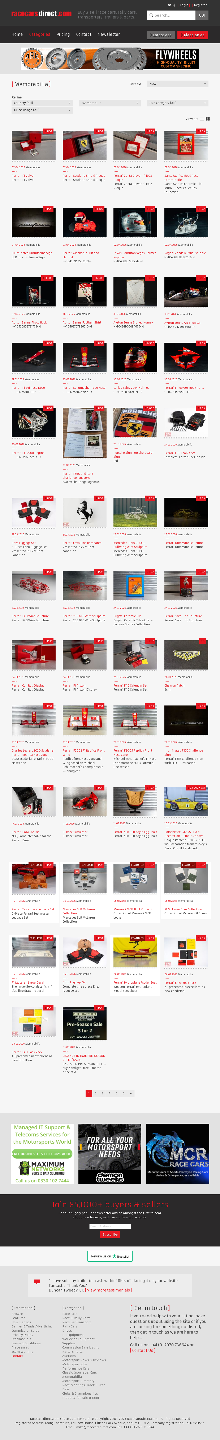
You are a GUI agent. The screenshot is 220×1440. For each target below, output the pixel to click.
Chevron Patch (174, 685)
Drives (67, 1331)
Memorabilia (72, 1377)
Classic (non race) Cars (79, 1372)
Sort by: (135, 84)
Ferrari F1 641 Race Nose (28, 388)
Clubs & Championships (80, 1393)
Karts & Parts (72, 1352)
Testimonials (21, 1339)
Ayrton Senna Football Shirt (82, 322)
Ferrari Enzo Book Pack (180, 983)
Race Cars (69, 1314)
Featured (18, 1318)
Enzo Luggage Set (24, 543)
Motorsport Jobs (74, 1364)
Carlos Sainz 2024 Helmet (131, 388)
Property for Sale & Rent (80, 1398)
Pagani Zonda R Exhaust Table (185, 253)
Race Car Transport (76, 1322)
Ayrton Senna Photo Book (29, 322)
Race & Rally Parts (76, 1318)
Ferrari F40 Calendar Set (130, 685)
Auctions (69, 1356)
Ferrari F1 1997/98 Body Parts (184, 388)
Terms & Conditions (26, 1343)
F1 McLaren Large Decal (28, 982)
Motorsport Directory (78, 1381)
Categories (39, 34)
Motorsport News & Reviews (84, 1360)
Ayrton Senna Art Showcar (182, 323)
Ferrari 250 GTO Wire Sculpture (84, 616)
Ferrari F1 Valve (23, 176)
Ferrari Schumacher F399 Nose (84, 388)
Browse (17, 1314)
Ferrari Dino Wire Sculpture (183, 543)
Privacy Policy (22, 1335)
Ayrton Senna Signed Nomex (133, 322)
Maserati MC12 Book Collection (134, 909)
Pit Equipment (73, 1335)
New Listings (21, 1322)
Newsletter (109, 34)
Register (200, 5)
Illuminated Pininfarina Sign (32, 253)
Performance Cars (76, 1368)
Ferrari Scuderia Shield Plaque (84, 176)
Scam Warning (22, 1352)
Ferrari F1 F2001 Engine (28, 453)
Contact (83, 34)
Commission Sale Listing (80, 1347)
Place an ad (193, 35)
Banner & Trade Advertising (32, 1326)
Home (17, 34)
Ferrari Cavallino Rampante (82, 543)
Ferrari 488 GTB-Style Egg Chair (135, 832)
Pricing (63, 34)
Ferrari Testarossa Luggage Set (33, 909)
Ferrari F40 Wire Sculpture (30, 616)
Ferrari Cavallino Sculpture (183, 616)
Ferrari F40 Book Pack (27, 1052)
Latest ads (161, 35)
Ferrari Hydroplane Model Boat (135, 982)
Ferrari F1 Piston (74, 685)
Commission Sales (25, 1331)
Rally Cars (69, 1326)
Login (184, 5)
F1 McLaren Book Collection (183, 909)
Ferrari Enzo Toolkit (25, 832)
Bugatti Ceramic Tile (127, 616)
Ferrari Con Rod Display (28, 685)
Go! (202, 15)
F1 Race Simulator (75, 832)
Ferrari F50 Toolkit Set (179, 453)
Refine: (17, 97)
